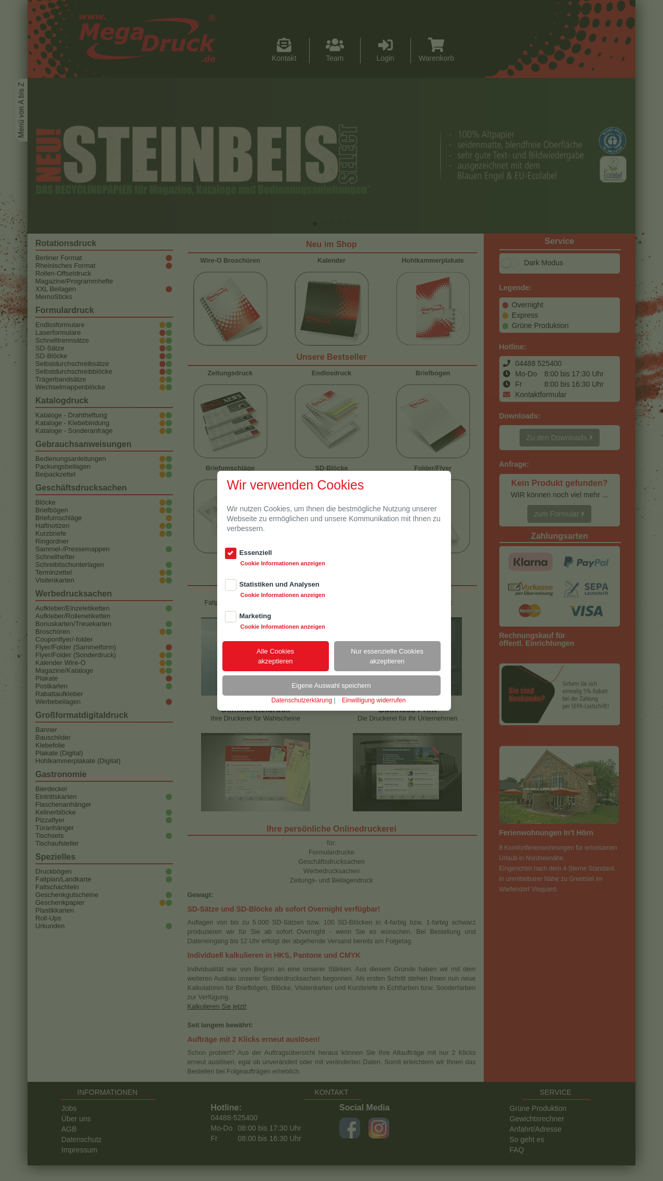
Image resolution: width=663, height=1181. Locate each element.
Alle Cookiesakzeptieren (275, 656)
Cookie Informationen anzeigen (283, 563)
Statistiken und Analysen (280, 584)
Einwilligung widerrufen (374, 700)
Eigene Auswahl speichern (331, 685)
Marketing (255, 616)
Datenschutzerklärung (301, 700)
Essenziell (256, 552)
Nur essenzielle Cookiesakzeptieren (387, 656)
